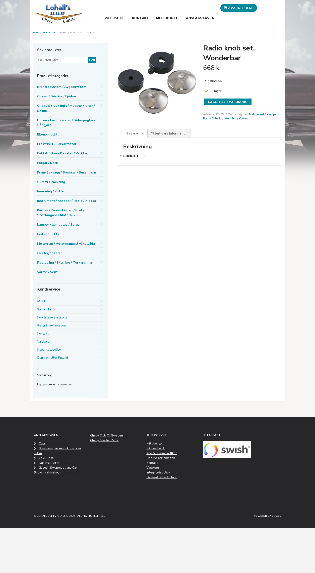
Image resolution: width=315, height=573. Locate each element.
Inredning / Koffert (236, 118)
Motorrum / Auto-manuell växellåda (66, 243)
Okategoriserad (50, 253)
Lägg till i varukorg (228, 102)
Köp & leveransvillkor (52, 317)
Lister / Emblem (49, 234)
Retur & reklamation (51, 325)
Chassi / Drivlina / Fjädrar (56, 96)
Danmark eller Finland (52, 357)
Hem (35, 32)
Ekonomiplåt (47, 134)
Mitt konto (167, 18)
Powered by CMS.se (267, 516)
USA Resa (46, 458)
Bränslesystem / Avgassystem (61, 87)
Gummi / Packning (51, 182)
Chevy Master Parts (104, 440)
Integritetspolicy (49, 349)
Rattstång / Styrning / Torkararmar (65, 262)
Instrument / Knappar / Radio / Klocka (66, 201)
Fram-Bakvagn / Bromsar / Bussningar (66, 172)
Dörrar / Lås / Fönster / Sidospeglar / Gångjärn (66, 122)
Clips (42, 443)
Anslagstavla (200, 18)
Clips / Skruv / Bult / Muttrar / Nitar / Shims (66, 108)
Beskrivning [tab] (135, 133)
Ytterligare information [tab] (169, 133)
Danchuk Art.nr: (49, 463)
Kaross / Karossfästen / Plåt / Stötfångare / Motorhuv (60, 212)
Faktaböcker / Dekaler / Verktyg (62, 153)
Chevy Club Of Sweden (106, 435)
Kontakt (140, 18)
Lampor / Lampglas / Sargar (59, 224)
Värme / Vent (47, 272)
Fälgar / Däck (47, 163)
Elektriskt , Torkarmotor (56, 144)
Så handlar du (46, 309)
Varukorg (43, 341)
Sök (92, 60)
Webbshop (115, 18)
